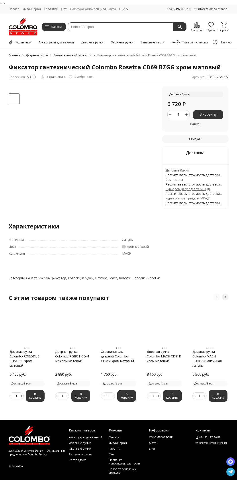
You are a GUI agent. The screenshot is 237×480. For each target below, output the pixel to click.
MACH (31, 77)
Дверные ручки (92, 42)
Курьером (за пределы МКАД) (188, 198)
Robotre (125, 278)
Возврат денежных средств (122, 470)
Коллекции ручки (80, 278)
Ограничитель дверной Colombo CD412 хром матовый (117, 356)
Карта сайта (16, 466)
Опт (64, 9)
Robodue (139, 278)
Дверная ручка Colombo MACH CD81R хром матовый (164, 356)
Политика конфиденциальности (93, 9)
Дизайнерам (32, 9)
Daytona (101, 278)
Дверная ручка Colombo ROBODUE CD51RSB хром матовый (24, 358)
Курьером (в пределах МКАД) (188, 189)
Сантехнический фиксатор (72, 55)
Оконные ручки (122, 42)
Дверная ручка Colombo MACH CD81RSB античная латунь (207, 358)
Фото (153, 443)
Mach (113, 278)
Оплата (14, 9)
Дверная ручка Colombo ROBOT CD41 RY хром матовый (72, 356)
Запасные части (153, 42)
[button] (216, 297)
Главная (14, 55)
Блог (152, 449)
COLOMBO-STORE (161, 437)
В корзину (208, 114)
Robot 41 (154, 278)
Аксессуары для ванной (56, 42)
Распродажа (77, 460)
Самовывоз (174, 180)
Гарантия (51, 9)
